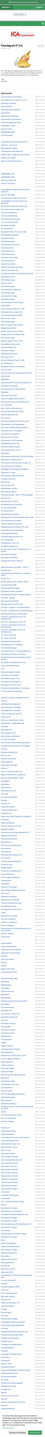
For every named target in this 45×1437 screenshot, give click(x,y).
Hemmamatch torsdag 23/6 (10, 434)
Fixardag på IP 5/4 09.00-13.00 (11, 685)
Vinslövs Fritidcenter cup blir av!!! (11, 524)
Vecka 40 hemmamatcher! (9, 1157)
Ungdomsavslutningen (8, 1131)
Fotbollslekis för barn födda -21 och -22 (14, 100)
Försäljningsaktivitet (7, 1348)
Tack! (2, 669)
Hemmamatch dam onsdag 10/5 (11, 312)
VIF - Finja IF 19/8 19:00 (8, 635)
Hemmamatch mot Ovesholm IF (11, 119)
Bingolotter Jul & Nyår (8, 225)
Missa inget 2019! (6, 730)
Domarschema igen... (8, 1007)
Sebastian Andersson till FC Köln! (12, 604)
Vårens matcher (6, 787)
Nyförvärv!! (4, 1405)
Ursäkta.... (4, 1112)
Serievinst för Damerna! (8, 759)
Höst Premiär (5, 1192)
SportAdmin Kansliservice (9, 546)
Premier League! (6, 1312)
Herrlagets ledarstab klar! (9, 752)
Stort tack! (4, 1020)
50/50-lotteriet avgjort (8, 254)
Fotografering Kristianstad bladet (12, 1335)
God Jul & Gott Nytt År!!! (8, 508)
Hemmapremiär (6, 880)
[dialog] (22, 1424)
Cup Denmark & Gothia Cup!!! (10, 1014)
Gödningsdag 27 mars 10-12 (10, 543)
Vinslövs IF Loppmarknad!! (9, 1179)
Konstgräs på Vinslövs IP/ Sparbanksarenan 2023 (17, 273)
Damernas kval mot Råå (8, 585)
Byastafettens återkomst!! (9, 1017)
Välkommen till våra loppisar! (10, 110)
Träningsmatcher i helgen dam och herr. (14, 198)
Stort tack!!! (4, 1315)
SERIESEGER (5, 379)
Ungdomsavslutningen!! (9, 946)
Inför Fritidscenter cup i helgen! (11, 520)
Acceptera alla (35, 1433)
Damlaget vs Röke (7, 1341)
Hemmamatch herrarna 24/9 (10, 245)
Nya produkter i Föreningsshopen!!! (12, 530)
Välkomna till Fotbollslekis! (10, 116)
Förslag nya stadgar (7, 350)
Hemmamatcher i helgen (9, 296)
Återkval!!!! (4, 956)
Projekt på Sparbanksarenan (10, 1246)
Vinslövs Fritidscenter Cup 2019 (11, 714)
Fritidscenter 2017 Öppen (9, 916)
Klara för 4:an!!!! (6, 1150)
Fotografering (5, 1230)
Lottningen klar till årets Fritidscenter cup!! (14, 1214)
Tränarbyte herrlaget (7, 238)
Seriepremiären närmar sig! (9, 1084)
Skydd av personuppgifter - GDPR (12, 778)
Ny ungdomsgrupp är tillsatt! (10, 1287)
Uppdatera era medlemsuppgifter (12, 1383)
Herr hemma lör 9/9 (7, 248)
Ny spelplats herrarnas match (10, 344)
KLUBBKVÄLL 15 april (8, 126)
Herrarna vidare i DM (7, 485)
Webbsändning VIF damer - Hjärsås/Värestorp (16, 594)
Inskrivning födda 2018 (8, 180)
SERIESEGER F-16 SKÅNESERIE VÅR (12, 723)
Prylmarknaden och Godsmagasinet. (13, 424)
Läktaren (4, 1043)
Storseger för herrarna (8, 479)
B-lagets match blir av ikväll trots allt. (13, 334)
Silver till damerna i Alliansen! (10, 736)
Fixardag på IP (5, 1360)
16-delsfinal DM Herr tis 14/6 (10, 443)
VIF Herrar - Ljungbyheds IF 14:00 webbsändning (17, 610)
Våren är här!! (5, 893)
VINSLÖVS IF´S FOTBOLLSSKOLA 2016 (13, 1055)
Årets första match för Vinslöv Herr (12, 209)
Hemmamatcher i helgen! (9, 1208)
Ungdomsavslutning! (8, 1409)
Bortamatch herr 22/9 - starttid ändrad (13, 389)
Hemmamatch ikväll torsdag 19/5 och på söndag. (17, 456)
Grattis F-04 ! (5, 1290)
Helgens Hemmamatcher (9, 1259)
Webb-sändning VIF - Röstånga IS (12, 645)
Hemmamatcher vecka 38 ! (9, 1169)
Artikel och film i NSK (8, 969)
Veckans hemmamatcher (9, 839)
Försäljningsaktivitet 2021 (9, 533)
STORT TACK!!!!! (6, 858)
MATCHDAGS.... (6, 482)
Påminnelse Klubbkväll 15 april (11, 122)
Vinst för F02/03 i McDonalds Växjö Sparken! (15, 742)
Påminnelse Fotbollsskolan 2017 (11, 855)
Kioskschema (5, 1357)
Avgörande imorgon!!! (8, 1153)
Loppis (3, 913)
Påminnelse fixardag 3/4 (9, 492)
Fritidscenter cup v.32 (8, 277)
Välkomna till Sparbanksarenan (11, 161)
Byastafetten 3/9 (6, 1010)
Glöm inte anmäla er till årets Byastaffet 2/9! (15, 832)
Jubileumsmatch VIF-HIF (9, 972)
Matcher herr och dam (8, 318)
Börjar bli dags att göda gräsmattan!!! (13, 890)
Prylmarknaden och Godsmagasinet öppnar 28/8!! (17, 517)
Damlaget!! (4, 1351)
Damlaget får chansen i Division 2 (12, 561)
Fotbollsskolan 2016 (7, 1033)
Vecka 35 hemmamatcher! (9, 1182)
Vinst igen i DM (6, 498)
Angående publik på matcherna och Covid (14, 527)
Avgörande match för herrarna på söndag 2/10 (16, 382)
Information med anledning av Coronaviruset (15, 688)
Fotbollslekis (5, 781)
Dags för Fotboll (6, 129)
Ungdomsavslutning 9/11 (9, 810)
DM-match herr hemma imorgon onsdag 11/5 (16, 463)
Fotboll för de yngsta (8, 183)
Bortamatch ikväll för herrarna (10, 447)
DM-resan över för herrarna (9, 437)
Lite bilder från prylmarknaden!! (11, 861)
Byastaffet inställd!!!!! (8, 829)
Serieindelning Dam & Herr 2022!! (11, 504)
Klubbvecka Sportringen (9, 896)
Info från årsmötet (7, 135)
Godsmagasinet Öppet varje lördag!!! (13, 1322)
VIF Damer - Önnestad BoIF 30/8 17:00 (13, 622)
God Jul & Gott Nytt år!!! (8, 1118)
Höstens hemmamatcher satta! (11, 845)
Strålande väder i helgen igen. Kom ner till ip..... (16, 154)
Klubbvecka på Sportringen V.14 (11, 682)
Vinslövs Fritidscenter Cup (9, 270)
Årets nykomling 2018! (8, 733)
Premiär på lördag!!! (7, 1071)
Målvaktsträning (6, 985)
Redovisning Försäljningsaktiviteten (12, 1325)
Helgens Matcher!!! (7, 1052)
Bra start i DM (5, 1266)
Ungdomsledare (6, 943)
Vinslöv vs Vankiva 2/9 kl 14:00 (11, 826)
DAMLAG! (4, 768)
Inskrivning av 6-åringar (8, 103)
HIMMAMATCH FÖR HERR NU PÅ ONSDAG (15, 469)
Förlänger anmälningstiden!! (10, 1338)
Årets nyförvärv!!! (6, 1100)
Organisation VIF (6, 813)
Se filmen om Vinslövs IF (9, 922)
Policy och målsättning (8, 1243)
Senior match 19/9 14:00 (9, 1166)
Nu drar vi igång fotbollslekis (10, 1059)
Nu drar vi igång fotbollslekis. (10, 877)
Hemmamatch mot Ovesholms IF (11, 1211)
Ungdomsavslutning (7, 823)
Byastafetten (5, 982)
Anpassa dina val (8, 1428)
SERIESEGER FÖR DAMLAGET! (11, 704)
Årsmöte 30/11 (6, 937)
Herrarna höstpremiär (8, 261)
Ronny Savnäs (5, 418)
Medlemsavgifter (6, 868)
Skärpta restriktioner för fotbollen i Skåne (14, 582)
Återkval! (4, 962)
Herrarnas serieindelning (9, 212)
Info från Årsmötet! (7, 511)
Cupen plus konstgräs (8, 264)
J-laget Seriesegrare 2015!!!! (10, 1141)
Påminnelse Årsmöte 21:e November (13, 366)
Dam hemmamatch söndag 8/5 (11, 466)
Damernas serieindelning (9, 216)
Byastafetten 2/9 (6, 842)
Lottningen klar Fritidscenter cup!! (12, 151)
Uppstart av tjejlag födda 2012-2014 (12, 399)
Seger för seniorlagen (8, 195)
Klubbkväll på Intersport (9, 1104)
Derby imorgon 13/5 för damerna (11, 440)
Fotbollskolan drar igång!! (9, 1319)
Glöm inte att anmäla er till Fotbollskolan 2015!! (16, 1224)
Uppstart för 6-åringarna (9, 887)
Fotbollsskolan (6, 852)
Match (3, 1240)
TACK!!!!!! (3, 1205)
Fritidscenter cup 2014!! (8, 1386)
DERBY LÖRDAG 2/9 (7, 251)
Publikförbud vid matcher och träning (13, 654)
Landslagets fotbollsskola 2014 (11, 1354)
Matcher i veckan (6, 283)
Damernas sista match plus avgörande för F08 (16, 373)
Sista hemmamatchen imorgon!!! (11, 1160)
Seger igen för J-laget (8, 472)
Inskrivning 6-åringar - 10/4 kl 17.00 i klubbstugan (17, 495)
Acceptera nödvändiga (17, 1433)
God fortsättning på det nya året (11, 1115)
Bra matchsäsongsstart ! (9, 1376)
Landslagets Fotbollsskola (10, 1195)
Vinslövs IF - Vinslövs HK (9, 145)
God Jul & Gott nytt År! (8, 739)
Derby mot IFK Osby (7, 991)
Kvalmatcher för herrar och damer (12, 591)
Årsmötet (4, 701)
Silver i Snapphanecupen (9, 1293)
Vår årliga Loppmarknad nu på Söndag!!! (14, 1001)
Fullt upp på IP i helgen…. (9, 158)
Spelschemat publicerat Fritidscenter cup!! (15, 421)
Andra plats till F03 (7, 1272)
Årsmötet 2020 (6, 570)
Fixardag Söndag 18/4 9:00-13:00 (12, 536)
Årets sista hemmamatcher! (10, 601)
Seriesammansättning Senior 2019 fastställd (15, 746)
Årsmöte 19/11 (6, 755)
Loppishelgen (5, 1198)
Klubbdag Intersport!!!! (8, 1367)
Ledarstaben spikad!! (8, 807)
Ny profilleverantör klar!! (8, 906)
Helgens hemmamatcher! (9, 1185)
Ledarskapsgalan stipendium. (11, 1049)
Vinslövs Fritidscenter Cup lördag (12, 267)
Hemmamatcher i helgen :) (9, 1189)
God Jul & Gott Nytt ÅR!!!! (9, 797)
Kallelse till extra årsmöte (9, 354)
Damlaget (4, 1283)
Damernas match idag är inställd (11, 315)
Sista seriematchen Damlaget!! (11, 707)
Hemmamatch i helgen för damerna (12, 476)
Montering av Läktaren (8, 1030)
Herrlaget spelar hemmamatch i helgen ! (14, 1234)
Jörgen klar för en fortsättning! (11, 950)
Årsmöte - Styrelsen (7, 933)
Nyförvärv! (4, 1399)
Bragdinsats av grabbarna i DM (11, 459)
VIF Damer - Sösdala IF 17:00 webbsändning (15, 607)
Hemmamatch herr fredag (9, 257)
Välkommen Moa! (6, 106)
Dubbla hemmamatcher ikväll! (10, 641)
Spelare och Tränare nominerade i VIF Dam (15, 698)
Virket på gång (5, 1027)
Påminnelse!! (5, 1078)
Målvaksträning (6, 998)
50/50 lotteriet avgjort (8, 241)
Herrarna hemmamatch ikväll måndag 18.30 (15, 402)
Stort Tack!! (4, 1328)
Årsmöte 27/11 (6, 803)
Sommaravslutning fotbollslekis (11, 97)
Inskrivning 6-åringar (7, 1068)
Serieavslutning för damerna (10, 514)
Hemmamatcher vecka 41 (9, 1147)
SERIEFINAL (5, 392)
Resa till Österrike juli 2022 (9, 415)
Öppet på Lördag (6, 1091)
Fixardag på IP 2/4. (12, 45)
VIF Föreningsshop (7, 540)
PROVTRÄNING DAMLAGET (10, 235)
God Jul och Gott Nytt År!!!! (9, 222)
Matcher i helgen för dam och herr (12, 325)
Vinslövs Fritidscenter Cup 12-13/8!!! (12, 360)
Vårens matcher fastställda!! (10, 900)
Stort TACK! (4, 794)
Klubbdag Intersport (7, 1262)
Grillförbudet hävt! (7, 762)
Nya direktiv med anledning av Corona (13, 662)
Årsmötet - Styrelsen (7, 1121)
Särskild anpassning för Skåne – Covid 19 (14, 567)
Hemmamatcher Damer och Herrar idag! (14, 614)
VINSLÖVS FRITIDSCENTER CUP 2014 (13, 1402)
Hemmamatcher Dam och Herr (11, 450)
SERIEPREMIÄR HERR (8, 132)
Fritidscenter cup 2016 (8, 1023)
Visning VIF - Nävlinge (8, 598)
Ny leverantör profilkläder (9, 557)
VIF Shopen (4, 1380)
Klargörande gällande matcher (11, 672)
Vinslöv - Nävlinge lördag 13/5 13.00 (12, 309)
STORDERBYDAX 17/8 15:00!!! (10, 710)
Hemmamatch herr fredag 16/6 (11, 289)
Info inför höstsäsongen (9, 648)
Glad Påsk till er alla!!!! (8, 1081)
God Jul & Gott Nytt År (8, 1280)
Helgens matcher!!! (7, 1046)
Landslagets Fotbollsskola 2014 (11, 1344)
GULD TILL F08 (6, 370)
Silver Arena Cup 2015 (8, 1269)
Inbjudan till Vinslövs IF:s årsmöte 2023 (13, 232)
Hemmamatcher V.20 (7, 874)
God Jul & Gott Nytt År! (8, 919)
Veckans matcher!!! (7, 1065)
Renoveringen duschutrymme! (10, 219)
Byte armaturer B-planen (9, 554)
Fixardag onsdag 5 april (8, 347)
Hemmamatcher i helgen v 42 (10, 1144)
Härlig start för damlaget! (9, 765)
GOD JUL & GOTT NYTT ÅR (9, 1396)
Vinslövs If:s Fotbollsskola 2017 (11, 871)
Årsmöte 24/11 (6, 1299)
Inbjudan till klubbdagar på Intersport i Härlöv (15, 1370)
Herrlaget (4, 1309)
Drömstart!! (4, 726)
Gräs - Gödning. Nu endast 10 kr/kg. (12, 1201)
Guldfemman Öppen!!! (8, 1097)
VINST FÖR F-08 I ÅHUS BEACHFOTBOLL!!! (14, 427)
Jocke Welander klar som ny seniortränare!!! (15, 1137)
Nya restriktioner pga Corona (10, 678)
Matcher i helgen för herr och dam (12, 331)
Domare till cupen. (7, 864)
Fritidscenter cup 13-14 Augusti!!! (11, 431)
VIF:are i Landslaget (7, 925)
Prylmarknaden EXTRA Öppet (10, 588)
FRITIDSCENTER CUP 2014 (9, 1373)
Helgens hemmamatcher (9, 836)
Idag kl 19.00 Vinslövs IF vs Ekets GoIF (13, 775)
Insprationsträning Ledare (9, 978)
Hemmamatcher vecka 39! (9, 1163)
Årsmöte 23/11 (6, 578)
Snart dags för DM (7, 357)
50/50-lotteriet (5, 305)
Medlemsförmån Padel (8, 328)
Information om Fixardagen (10, 675)
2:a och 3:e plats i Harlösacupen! (11, 691)
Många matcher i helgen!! (9, 148)
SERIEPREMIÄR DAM (7, 174)
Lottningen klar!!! (6, 1039)
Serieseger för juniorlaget (9, 386)
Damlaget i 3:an (6, 1389)
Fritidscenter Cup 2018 (8, 791)
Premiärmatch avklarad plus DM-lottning (14, 206)
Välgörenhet (5, 453)
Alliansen (4, 1392)
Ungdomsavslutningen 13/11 (10, 1303)
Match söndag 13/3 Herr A (9, 501)
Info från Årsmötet (7, 228)
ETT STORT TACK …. (7, 405)
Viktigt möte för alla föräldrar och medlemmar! (16, 816)
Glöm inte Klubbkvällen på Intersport (13, 1094)
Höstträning (5, 819)
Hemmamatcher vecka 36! (9, 1176)
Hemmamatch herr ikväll (9, 395)
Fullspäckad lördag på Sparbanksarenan (14, 142)
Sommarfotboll (6, 848)
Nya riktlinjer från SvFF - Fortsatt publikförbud (16, 651)
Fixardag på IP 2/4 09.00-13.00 (11, 909)
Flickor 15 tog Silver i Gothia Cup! (11, 771)
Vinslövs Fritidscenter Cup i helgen (12, 411)
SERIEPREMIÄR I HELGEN (9, 488)
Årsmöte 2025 (5, 113)
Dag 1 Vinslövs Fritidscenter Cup (11, 408)
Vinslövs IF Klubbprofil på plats (11, 903)
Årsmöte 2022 (5, 376)
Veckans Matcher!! (7, 1062)
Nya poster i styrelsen (8, 1296)
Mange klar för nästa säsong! (10, 953)
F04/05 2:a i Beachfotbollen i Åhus (12, 720)
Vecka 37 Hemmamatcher (9, 1173)
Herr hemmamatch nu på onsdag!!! (12, 302)
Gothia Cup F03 (6, 717)
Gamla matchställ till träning (10, 665)
